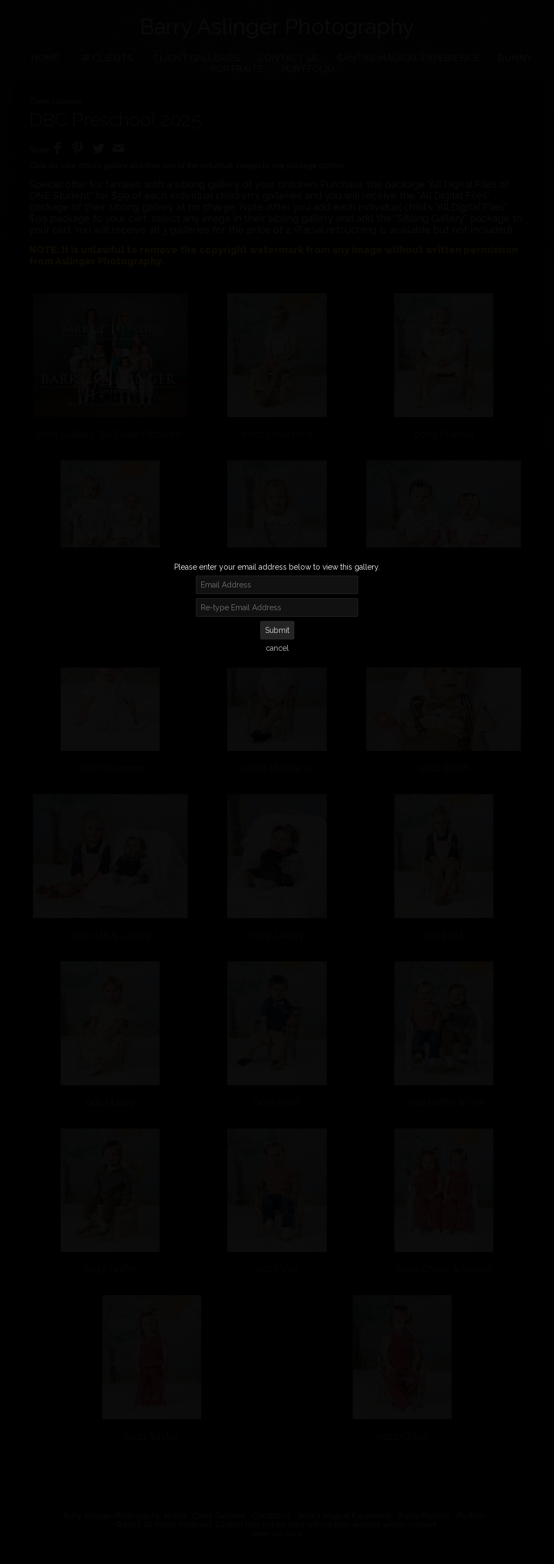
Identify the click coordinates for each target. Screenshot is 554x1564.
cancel (277, 648)
